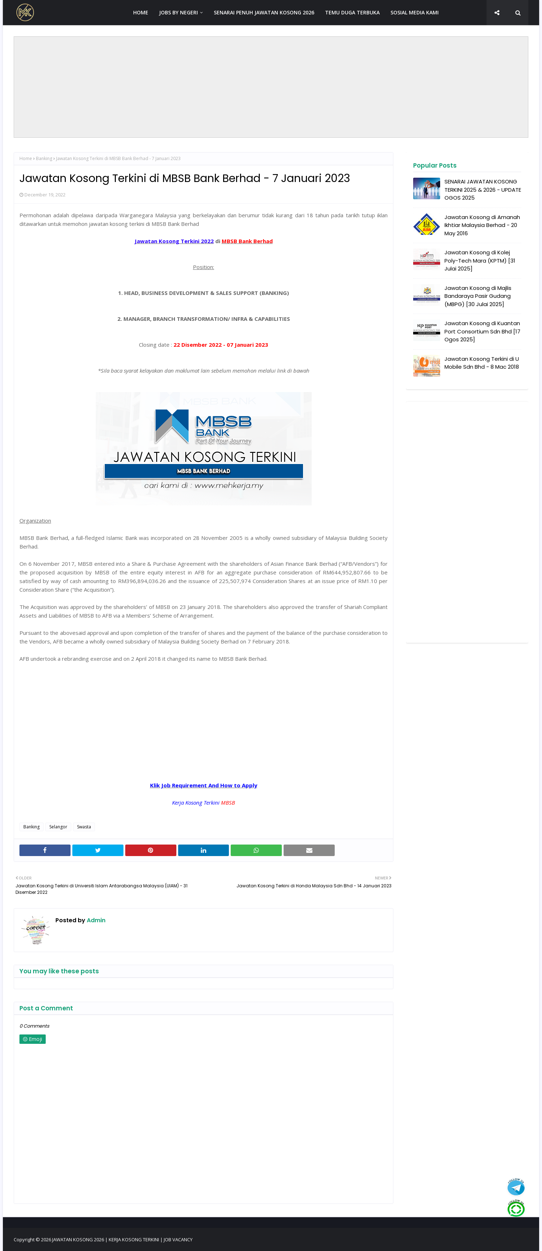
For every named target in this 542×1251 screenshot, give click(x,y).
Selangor (58, 827)
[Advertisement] (271, 87)
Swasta (84, 827)
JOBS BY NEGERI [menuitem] (178, 12)
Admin (95, 920)
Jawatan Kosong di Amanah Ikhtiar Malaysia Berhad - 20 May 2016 (482, 225)
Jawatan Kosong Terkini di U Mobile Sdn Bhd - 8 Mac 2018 (481, 363)
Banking (44, 158)
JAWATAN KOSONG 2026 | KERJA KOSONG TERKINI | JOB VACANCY (122, 1239)
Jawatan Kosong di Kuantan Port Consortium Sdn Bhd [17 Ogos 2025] (482, 331)
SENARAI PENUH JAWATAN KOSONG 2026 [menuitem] (264, 12)
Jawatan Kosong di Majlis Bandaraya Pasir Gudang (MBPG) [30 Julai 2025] (477, 296)
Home (25, 158)
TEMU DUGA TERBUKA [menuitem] (352, 12)
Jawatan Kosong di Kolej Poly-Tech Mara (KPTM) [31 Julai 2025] (479, 260)
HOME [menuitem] (140, 12)
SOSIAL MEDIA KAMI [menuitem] (414, 12)
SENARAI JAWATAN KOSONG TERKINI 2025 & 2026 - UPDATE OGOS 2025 (482, 189)
